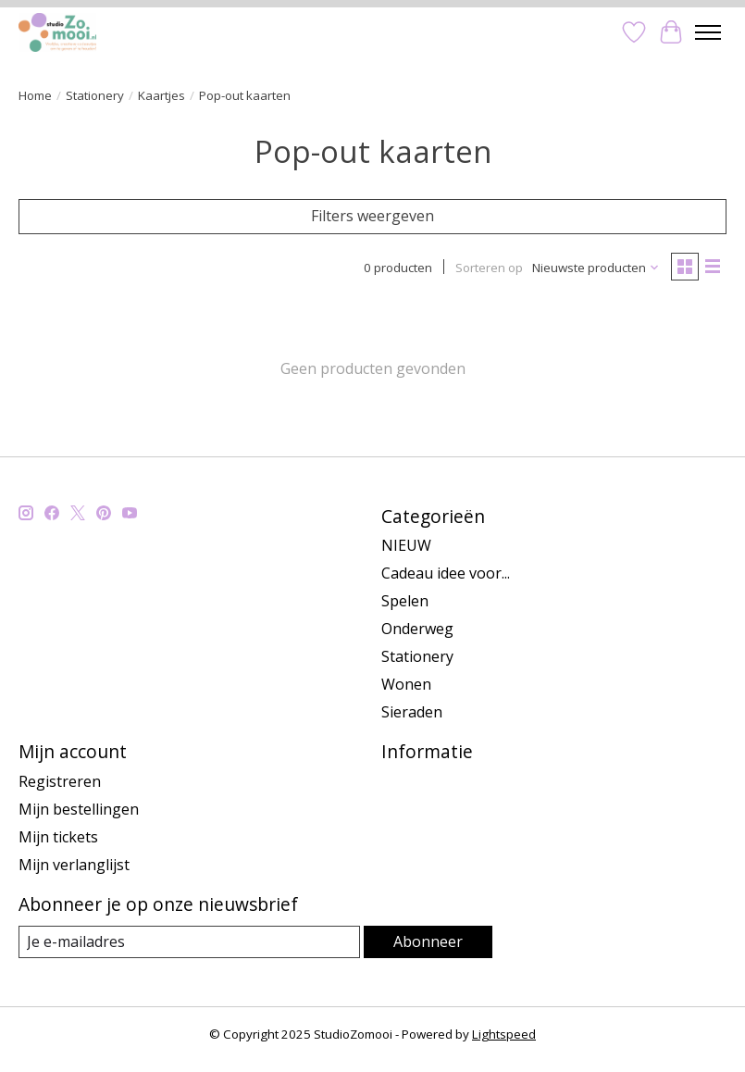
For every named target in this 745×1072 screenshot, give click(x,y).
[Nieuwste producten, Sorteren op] (596, 267)
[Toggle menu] (707, 32)
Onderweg (417, 628)
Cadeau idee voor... (445, 573)
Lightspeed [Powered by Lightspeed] (504, 1034)
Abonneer (428, 941)
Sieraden (411, 712)
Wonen (406, 684)
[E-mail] (189, 942)
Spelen (404, 601)
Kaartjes (161, 95)
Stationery (95, 95)
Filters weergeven (372, 216)
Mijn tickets (58, 837)
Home (35, 95)
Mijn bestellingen (79, 809)
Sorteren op (489, 267)
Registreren (60, 781)
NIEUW (406, 545)
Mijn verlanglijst (74, 864)
